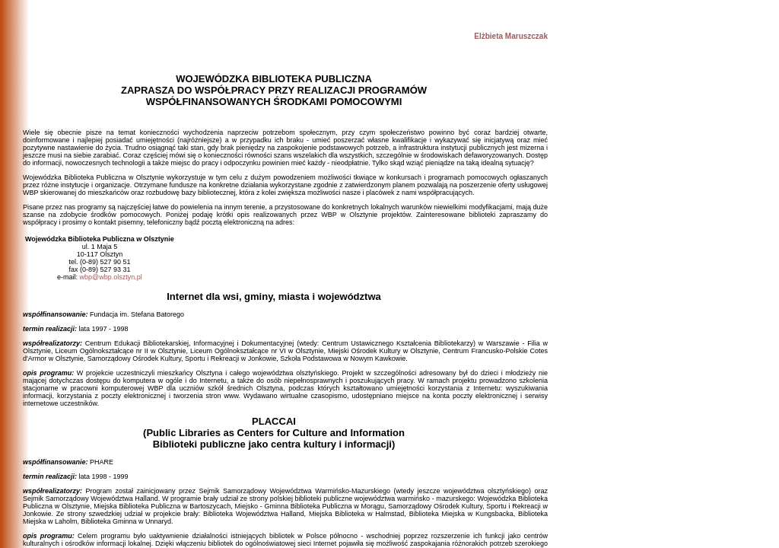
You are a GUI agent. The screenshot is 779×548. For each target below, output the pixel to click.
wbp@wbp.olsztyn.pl (111, 277)
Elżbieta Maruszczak (511, 36)
